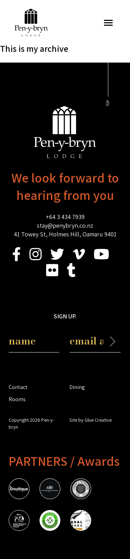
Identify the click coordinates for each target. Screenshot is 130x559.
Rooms (17, 399)
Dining (77, 387)
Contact (18, 387)
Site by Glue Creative (90, 419)
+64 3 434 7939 (65, 217)
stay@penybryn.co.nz (65, 225)
